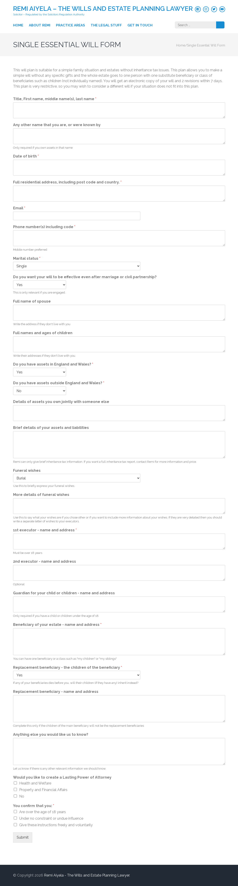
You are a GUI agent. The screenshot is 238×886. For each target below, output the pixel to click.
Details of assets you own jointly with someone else (61, 402)
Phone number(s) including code (44, 227)
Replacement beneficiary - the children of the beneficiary (67, 667)
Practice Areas (70, 25)
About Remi (39, 25)
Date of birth (26, 156)
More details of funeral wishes (41, 495)
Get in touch (140, 25)
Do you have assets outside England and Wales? (58, 383)
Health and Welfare (35, 783)
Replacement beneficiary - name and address (55, 691)
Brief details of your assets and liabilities (51, 428)
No (21, 796)
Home (18, 25)
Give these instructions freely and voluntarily (56, 825)
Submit (23, 837)
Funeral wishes (27, 470)
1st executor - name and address (45, 530)
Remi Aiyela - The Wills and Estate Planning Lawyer (86, 875)
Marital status (26, 258)
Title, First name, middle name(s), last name (54, 99)
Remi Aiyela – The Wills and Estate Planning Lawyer (103, 8)
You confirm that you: (33, 806)
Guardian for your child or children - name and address (64, 593)
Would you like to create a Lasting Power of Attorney (62, 777)
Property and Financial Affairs (43, 790)
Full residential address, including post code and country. (67, 182)
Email (19, 208)
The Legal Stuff (106, 25)
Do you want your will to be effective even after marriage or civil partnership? (85, 277)
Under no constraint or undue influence (51, 818)
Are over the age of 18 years (42, 812)
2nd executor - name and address (44, 561)
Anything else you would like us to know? (50, 734)
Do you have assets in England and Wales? (53, 364)
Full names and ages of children (42, 333)
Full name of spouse (32, 301)
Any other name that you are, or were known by (57, 125)
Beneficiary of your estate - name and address (57, 624)
